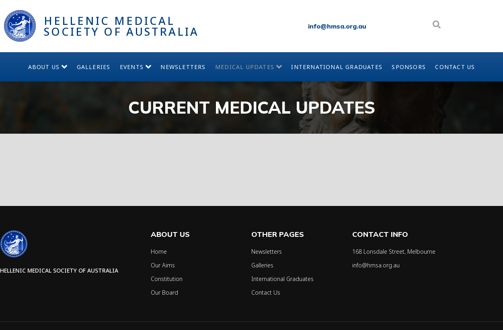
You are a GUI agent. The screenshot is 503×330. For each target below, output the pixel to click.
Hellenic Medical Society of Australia (121, 26)
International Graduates (328, 66)
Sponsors (424, 67)
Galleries (79, 67)
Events (127, 66)
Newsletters (182, 67)
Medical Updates (253, 66)
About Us (27, 66)
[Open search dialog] (437, 26)
